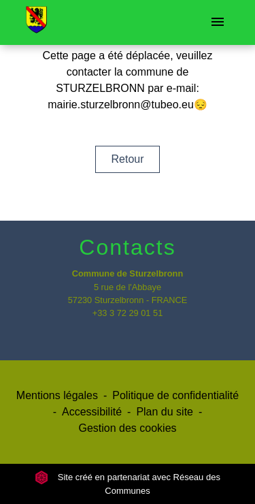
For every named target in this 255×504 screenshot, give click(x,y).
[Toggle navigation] (217, 22)
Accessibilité (92, 412)
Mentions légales (57, 395)
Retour (127, 159)
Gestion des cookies (127, 428)
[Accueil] (36, 22)
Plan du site (164, 412)
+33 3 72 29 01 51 (127, 313)
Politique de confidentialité (175, 395)
